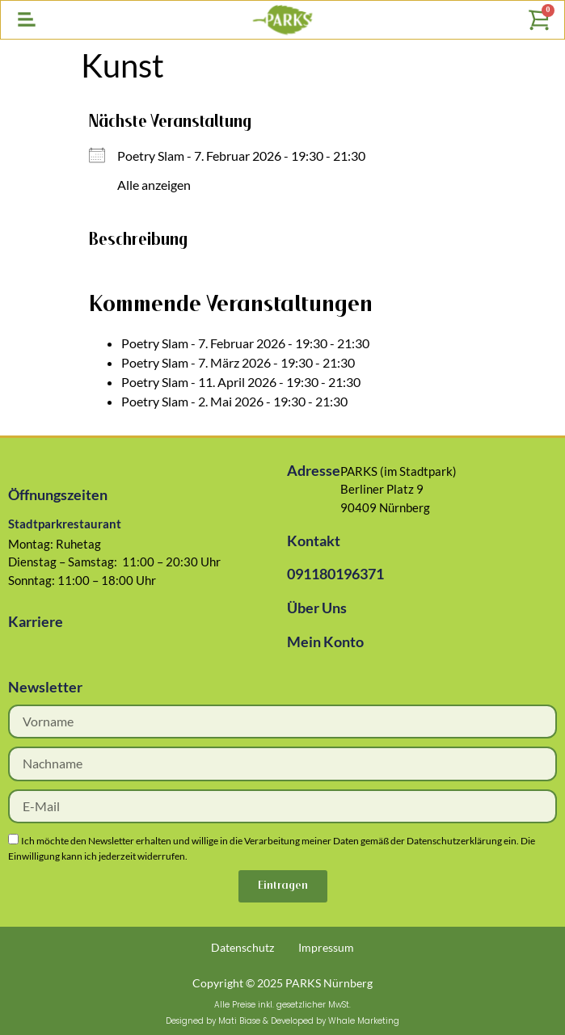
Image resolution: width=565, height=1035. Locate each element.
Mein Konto (325, 641)
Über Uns (317, 607)
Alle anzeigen (154, 184)
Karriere (35, 621)
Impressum (326, 947)
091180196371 (335, 574)
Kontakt (313, 540)
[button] (26, 19)
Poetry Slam (150, 155)
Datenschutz (242, 947)
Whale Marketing (363, 1021)
